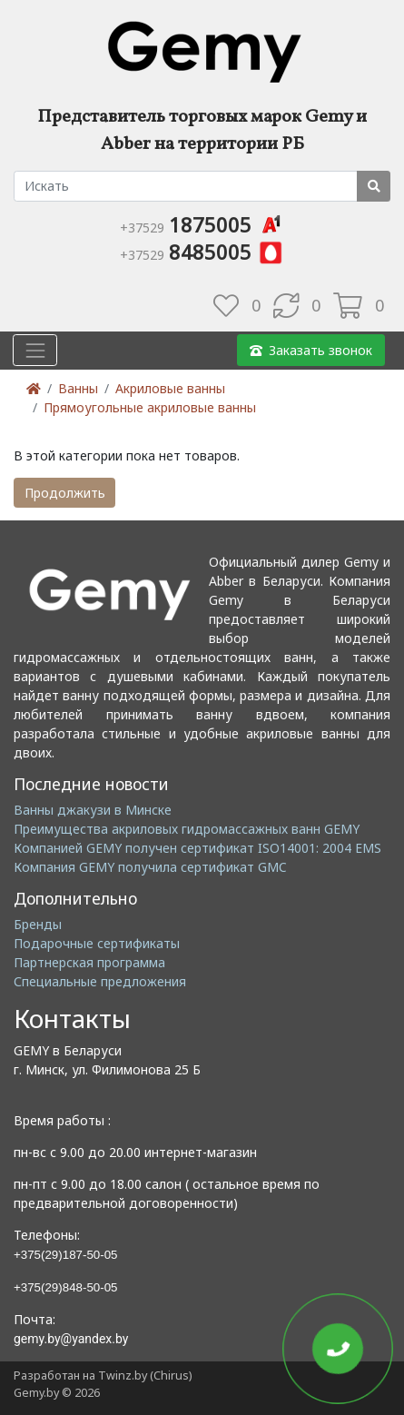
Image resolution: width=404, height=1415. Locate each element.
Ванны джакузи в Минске (93, 809)
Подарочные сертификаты (97, 943)
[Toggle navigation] (35, 350)
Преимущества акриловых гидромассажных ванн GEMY (187, 828)
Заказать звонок (311, 350)
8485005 (202, 251)
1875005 (202, 224)
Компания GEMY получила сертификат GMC (150, 867)
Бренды (38, 924)
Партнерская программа (89, 962)
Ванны (78, 388)
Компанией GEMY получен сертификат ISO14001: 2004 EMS (197, 847)
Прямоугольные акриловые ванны (150, 407)
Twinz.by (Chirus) (145, 1375)
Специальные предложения (100, 981)
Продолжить (65, 492)
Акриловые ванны (170, 388)
